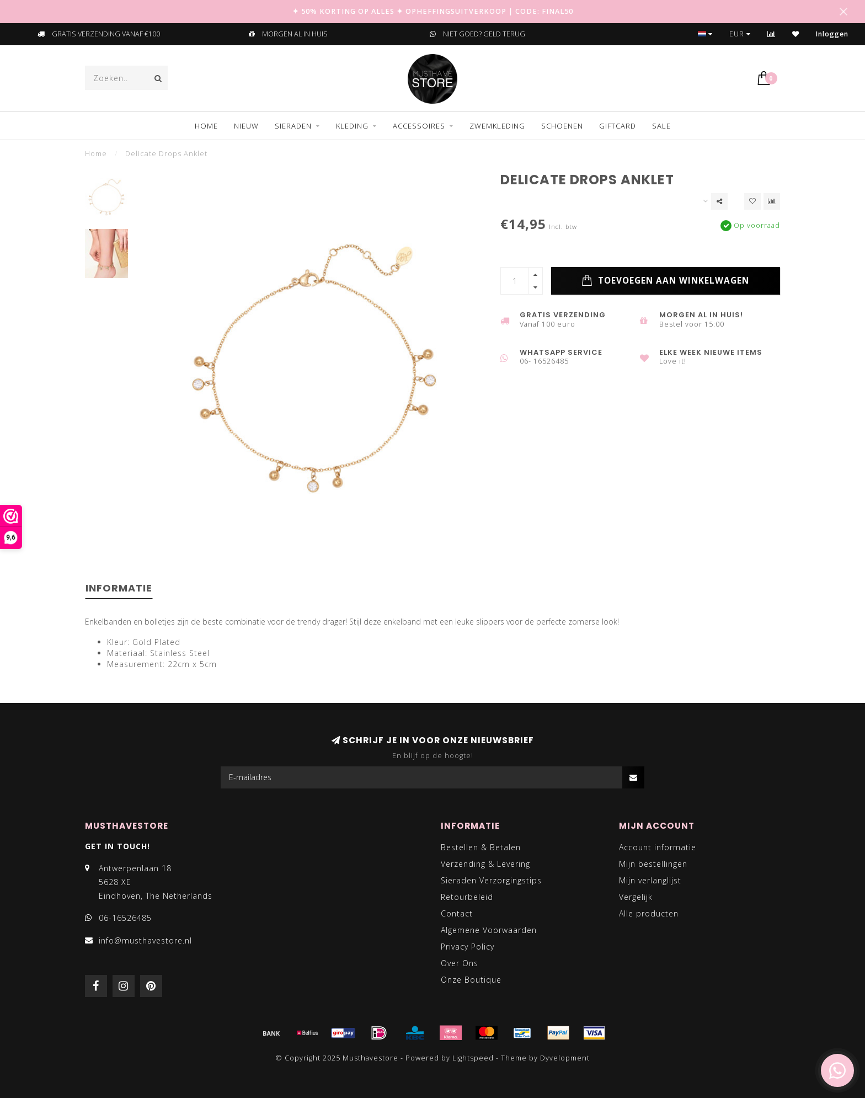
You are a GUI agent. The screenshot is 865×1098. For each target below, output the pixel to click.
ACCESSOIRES (419, 126)
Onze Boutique (471, 979)
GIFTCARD (617, 126)
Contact (457, 913)
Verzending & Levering (485, 864)
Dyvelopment (565, 1058)
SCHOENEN (562, 126)
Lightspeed (473, 1058)
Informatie (119, 588)
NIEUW (246, 126)
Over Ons (459, 963)
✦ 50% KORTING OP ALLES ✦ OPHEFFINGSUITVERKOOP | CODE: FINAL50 (432, 11)
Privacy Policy (467, 946)
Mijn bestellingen (653, 864)
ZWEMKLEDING (497, 126)
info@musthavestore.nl (145, 940)
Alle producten (649, 913)
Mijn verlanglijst (650, 880)
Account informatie (657, 847)
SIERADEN (293, 126)
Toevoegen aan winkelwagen (665, 281)
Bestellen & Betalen (481, 847)
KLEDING (352, 126)
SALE (661, 126)
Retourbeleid (467, 897)
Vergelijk (636, 897)
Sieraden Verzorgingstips (491, 880)
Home (206, 126)
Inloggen (832, 34)
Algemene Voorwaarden (489, 930)
